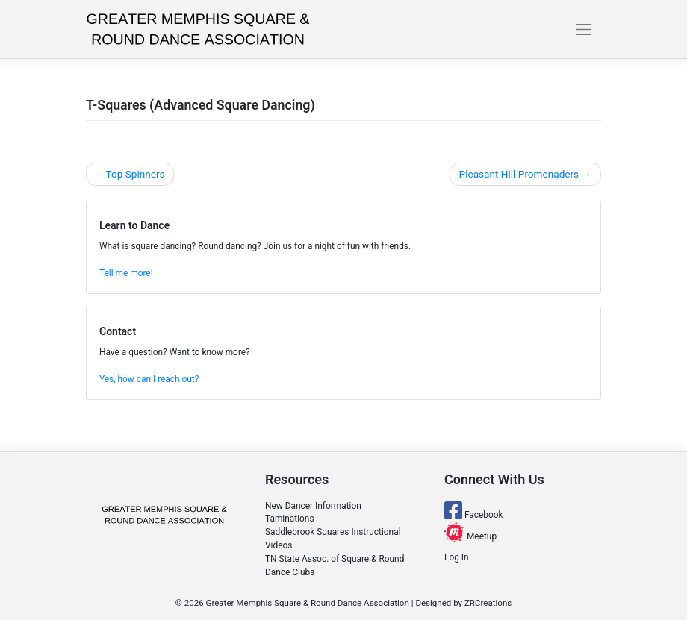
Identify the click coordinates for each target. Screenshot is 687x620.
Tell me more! (126, 273)
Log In (456, 557)
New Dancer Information (313, 506)
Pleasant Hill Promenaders (519, 174)
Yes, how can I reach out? (149, 379)
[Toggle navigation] (584, 29)
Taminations (289, 518)
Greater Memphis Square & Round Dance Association (307, 603)
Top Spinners (134, 174)
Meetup (470, 536)
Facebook (473, 515)
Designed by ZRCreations (463, 603)
